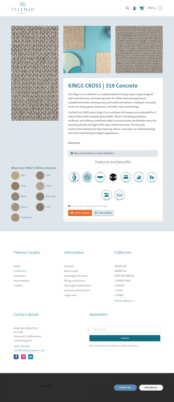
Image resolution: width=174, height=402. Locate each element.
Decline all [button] (151, 387)
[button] (59, 397)
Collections (20, 271)
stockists (69, 266)
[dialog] (87, 387)
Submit (125, 338)
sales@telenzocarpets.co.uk (29, 350)
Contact (18, 285)
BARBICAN (120, 271)
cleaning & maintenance (77, 285)
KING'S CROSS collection (40, 168)
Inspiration (20, 275)
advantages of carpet (75, 275)
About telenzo (21, 280)
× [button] (170, 376)
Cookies (123, 346)
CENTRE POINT (123, 280)
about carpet (71, 271)
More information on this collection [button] (93, 153)
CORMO (119, 295)
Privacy (134, 346)
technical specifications (77, 290)
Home (17, 266)
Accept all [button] (125, 387)
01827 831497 (22, 346)
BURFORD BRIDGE (125, 275)
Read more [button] (74, 142)
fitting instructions (74, 280)
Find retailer (103, 212)
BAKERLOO (121, 266)
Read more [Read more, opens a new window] (46, 386)
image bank (70, 295)
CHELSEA (120, 285)
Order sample (80, 212)
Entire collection (125, 300)
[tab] (113, 153)
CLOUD (119, 290)
